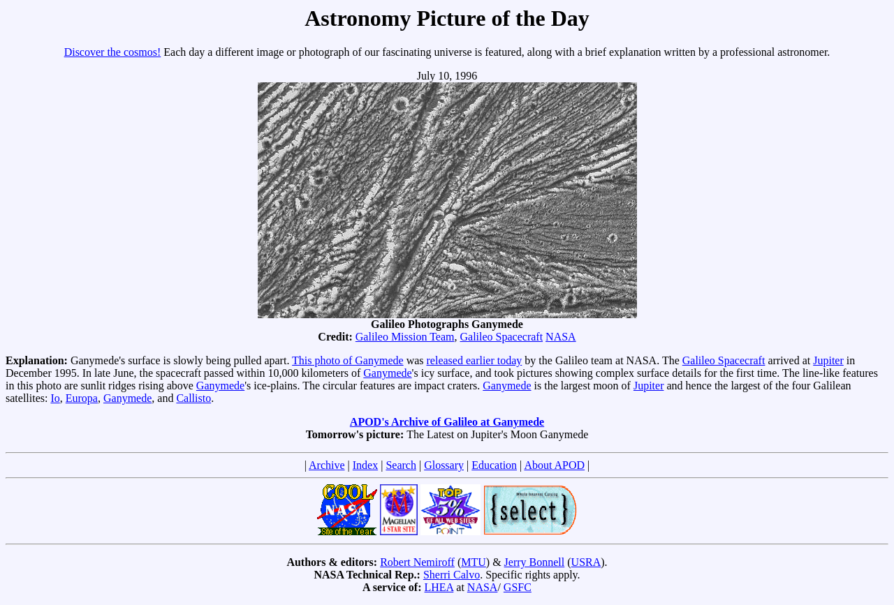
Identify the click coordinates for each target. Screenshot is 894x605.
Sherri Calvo (451, 575)
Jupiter (828, 360)
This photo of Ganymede (348, 360)
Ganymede (387, 373)
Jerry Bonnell (534, 562)
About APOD (554, 465)
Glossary (444, 465)
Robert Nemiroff (417, 562)
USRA (586, 562)
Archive (327, 465)
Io (54, 398)
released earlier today (474, 360)
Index (365, 465)
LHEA (439, 587)
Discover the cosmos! (112, 52)
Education (494, 465)
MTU (473, 562)
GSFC (518, 587)
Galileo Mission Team (405, 337)
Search (401, 465)
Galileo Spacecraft (501, 337)
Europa (82, 398)
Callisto (193, 398)
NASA (560, 337)
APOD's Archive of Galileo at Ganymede (447, 422)
